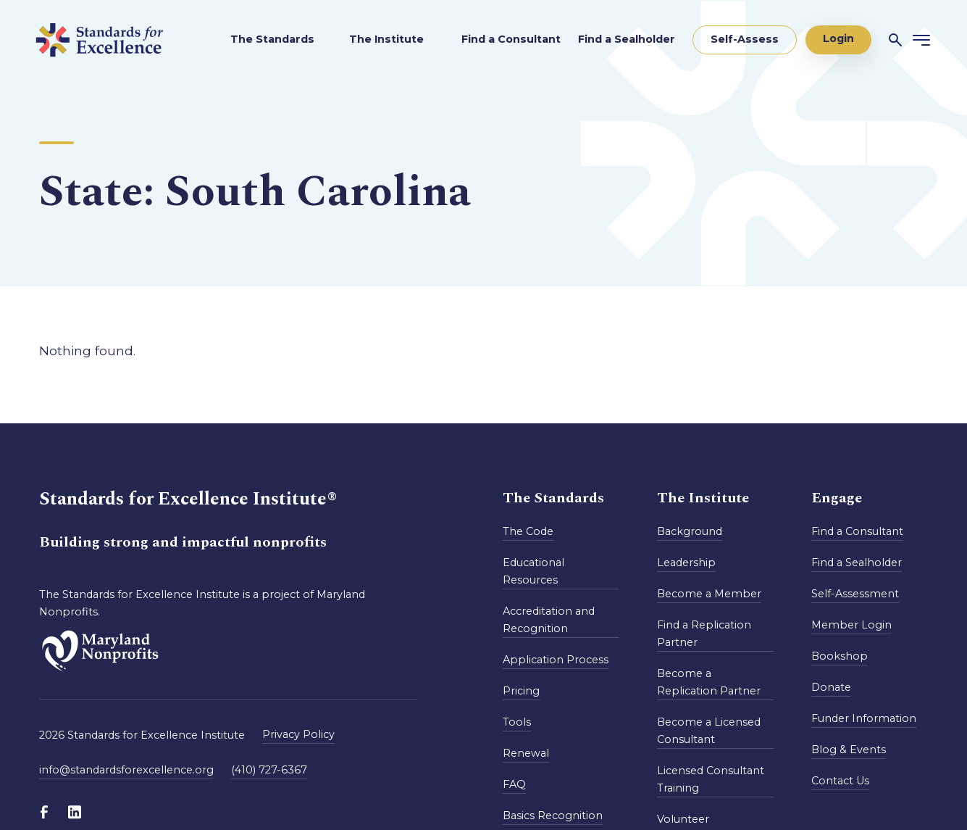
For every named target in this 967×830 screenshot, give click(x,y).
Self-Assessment (855, 593)
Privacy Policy (298, 734)
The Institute (388, 39)
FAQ (514, 784)
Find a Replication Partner (704, 633)
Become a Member (709, 593)
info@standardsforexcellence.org (126, 769)
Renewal (526, 753)
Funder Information (863, 718)
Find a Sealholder (626, 39)
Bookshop (839, 656)
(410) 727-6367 (269, 769)
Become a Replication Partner (709, 682)
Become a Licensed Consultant (709, 730)
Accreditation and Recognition (549, 620)
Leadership (686, 562)
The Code (528, 531)
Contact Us (840, 780)
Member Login (851, 624)
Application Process (555, 659)
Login (838, 38)
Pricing (521, 690)
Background (689, 531)
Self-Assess (745, 39)
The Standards (272, 39)
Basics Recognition (553, 815)
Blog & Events (848, 749)
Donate (831, 687)
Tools (517, 722)
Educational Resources (533, 571)
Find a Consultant (511, 39)
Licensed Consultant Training (710, 779)
